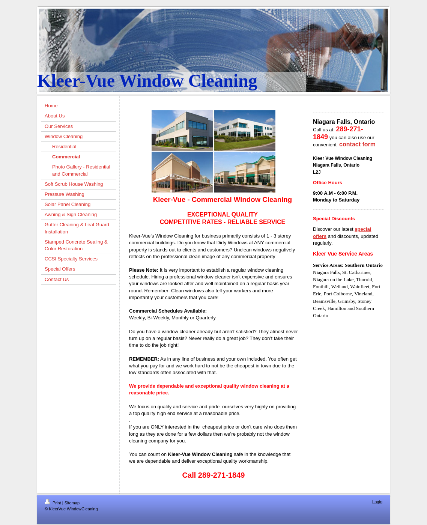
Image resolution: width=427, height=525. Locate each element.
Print (53, 503)
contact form (357, 144)
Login (377, 501)
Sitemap (72, 503)
